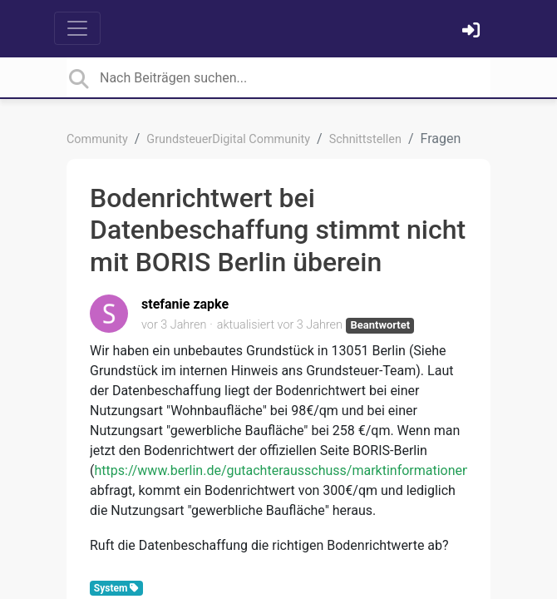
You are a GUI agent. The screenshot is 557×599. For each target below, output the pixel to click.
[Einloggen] (473, 32)
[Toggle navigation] (77, 28)
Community (97, 139)
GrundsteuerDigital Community (228, 139)
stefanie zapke (185, 304)
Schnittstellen (365, 139)
